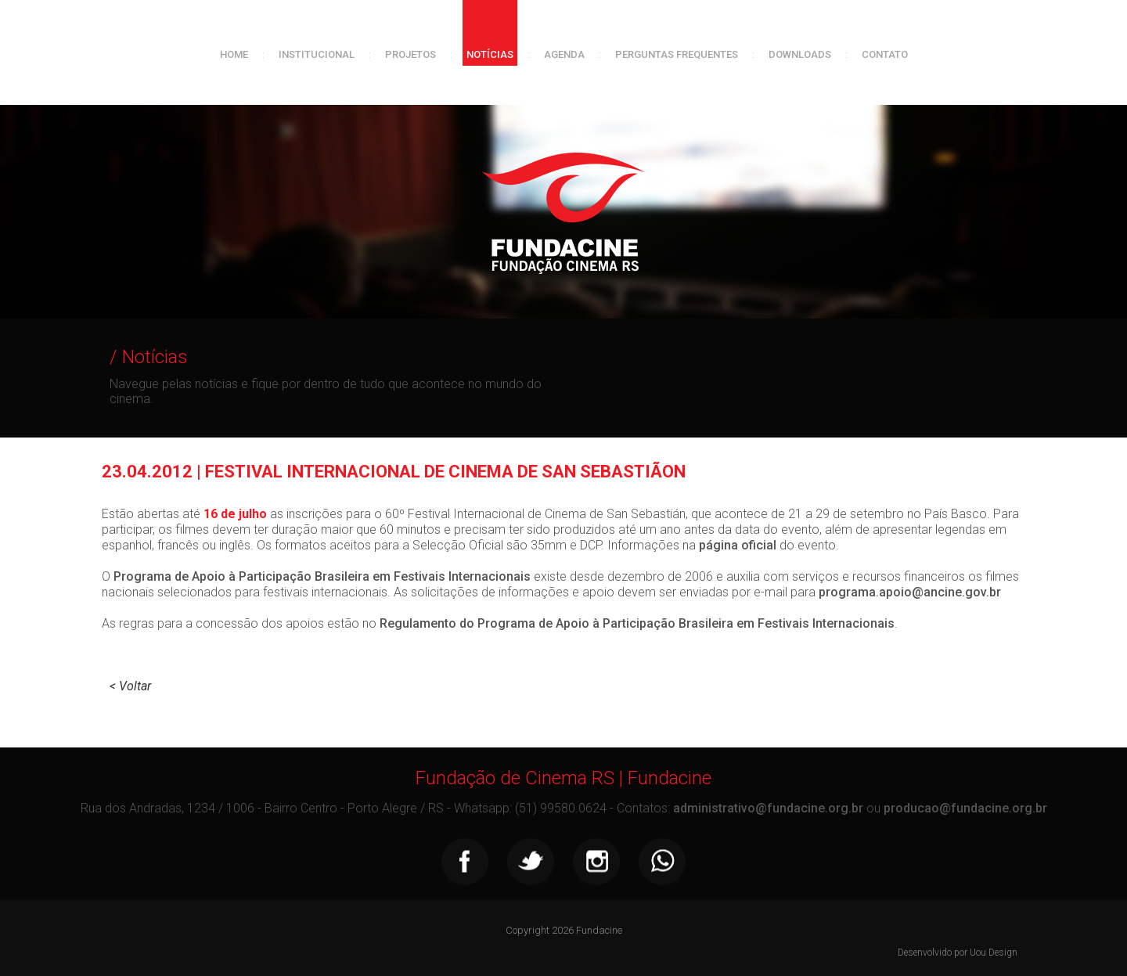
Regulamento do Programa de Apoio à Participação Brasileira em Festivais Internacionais (637, 623)
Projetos (410, 54)
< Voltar (130, 686)
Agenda (564, 54)
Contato (885, 54)
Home (234, 54)
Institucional (317, 54)
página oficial (737, 545)
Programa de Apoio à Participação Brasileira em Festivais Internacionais (322, 576)
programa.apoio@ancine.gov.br (910, 592)
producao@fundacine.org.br (965, 808)
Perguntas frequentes (676, 54)
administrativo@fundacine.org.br (768, 808)
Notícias (489, 54)
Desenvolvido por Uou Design (957, 952)
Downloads (800, 54)
